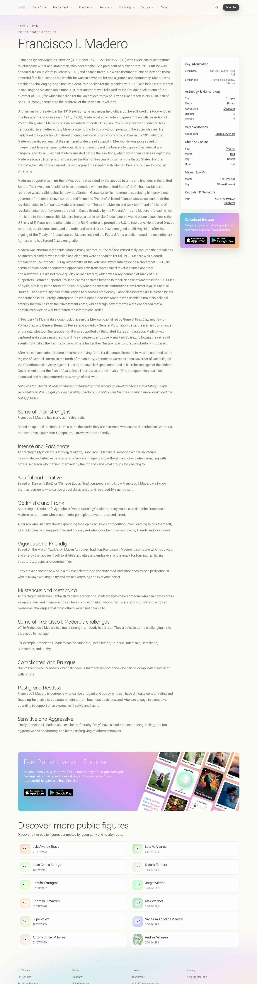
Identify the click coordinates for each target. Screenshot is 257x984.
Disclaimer (138, 976)
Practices (86, 7)
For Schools (24, 976)
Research (78, 976)
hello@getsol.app (197, 976)
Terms (136, 970)
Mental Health (62, 7)
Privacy (191, 970)
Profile (34, 25)
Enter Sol (231, 7)
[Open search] (216, 7)
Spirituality (126, 7)
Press (75, 970)
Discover (147, 7)
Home (21, 25)
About (164, 7)
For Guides (24, 970)
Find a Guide (40, 7)
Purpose (106, 7)
